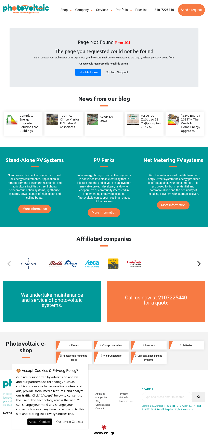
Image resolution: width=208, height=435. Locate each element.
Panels (74, 345)
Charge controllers (111, 345)
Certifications (102, 404)
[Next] (198, 263)
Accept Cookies (40, 422)
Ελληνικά (8, 412)
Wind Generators (111, 355)
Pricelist (141, 10)
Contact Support (117, 72)
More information (34, 209)
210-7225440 (164, 10)
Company (82, 10)
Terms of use (126, 401)
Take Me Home (88, 72)
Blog (97, 401)
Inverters (149, 345)
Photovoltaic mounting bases (73, 357)
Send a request (191, 10)
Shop (64, 10)
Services (102, 10)
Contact (99, 408)
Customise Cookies (69, 422)
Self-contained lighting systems (148, 357)
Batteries (186, 345)
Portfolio (122, 10)
